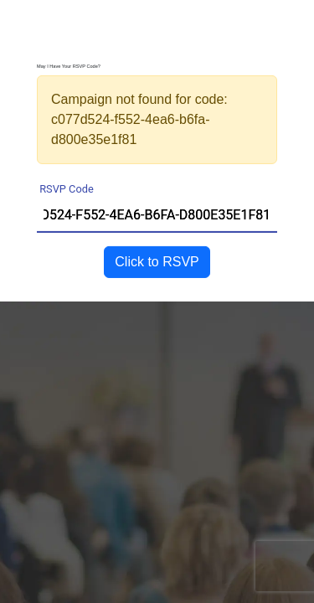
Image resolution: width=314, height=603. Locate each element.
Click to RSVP (156, 262)
